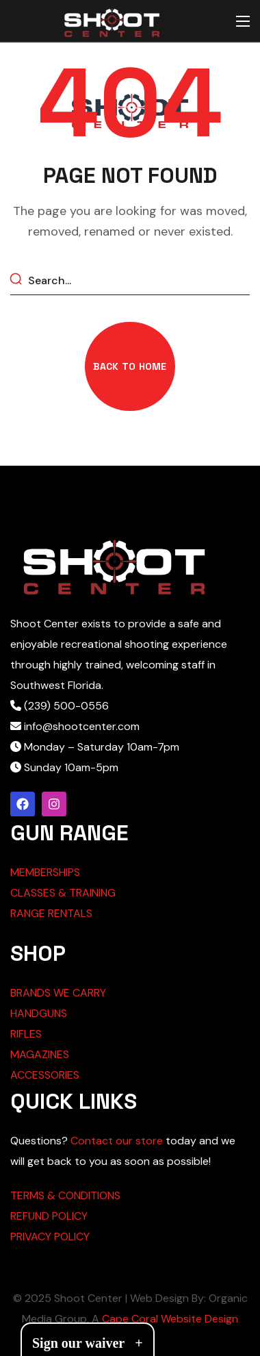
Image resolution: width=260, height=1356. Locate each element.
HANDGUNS (38, 1013)
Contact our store (116, 1140)
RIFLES (26, 1034)
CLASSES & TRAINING (63, 893)
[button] (129, 366)
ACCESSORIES (44, 1075)
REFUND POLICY (49, 1216)
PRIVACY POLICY (50, 1236)
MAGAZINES (39, 1054)
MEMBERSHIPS (45, 872)
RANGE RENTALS (51, 913)
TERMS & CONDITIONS (65, 1195)
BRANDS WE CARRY (58, 992)
